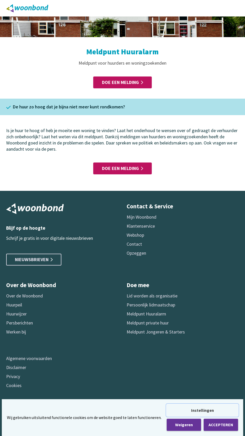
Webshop (135, 235)
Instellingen (202, 410)
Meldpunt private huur (148, 323)
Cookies (14, 385)
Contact (134, 244)
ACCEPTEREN (221, 424)
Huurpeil (14, 305)
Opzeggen (136, 253)
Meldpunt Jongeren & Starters (156, 332)
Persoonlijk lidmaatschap (151, 305)
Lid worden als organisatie (152, 296)
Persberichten (19, 323)
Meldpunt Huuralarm (146, 314)
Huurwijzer (16, 314)
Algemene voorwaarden (29, 358)
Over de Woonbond (24, 296)
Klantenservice (141, 226)
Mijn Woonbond (141, 217)
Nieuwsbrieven (34, 259)
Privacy (13, 376)
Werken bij (16, 332)
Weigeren (184, 424)
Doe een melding (122, 82)
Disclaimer (16, 367)
